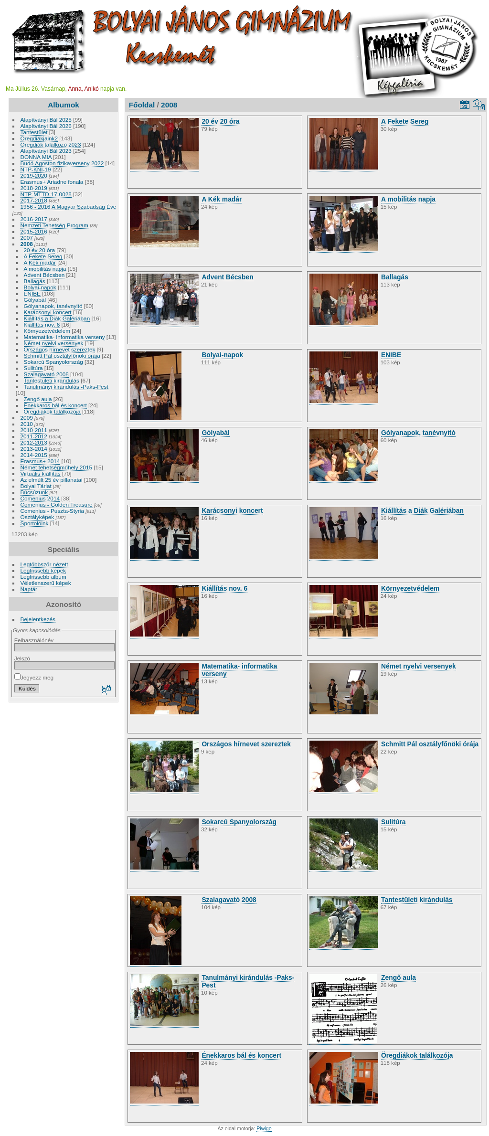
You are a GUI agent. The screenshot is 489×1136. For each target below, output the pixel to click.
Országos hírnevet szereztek (60, 349)
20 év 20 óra (39, 250)
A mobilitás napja (45, 268)
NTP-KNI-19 (36, 169)
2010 (27, 424)
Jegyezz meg (33, 677)
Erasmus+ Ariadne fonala (52, 182)
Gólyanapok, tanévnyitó (53, 306)
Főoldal (142, 105)
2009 (27, 417)
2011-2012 (34, 436)
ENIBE (32, 293)
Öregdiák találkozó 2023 (51, 144)
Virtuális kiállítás (41, 473)
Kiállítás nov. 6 (42, 324)
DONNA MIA (36, 157)
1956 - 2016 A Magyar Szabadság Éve (69, 206)
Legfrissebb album (43, 576)
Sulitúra (33, 368)
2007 (27, 237)
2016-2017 (34, 219)
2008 (27, 244)
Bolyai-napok (40, 287)
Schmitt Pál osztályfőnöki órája (62, 355)
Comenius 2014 (40, 498)
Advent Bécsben (44, 275)
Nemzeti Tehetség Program (54, 225)
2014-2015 (34, 455)
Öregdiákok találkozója (52, 411)
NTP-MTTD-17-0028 (46, 194)
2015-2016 (34, 231)
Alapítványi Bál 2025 (46, 120)
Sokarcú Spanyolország (53, 362)
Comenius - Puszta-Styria (52, 511)
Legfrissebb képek (43, 570)
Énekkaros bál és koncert (55, 405)
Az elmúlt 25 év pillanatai (52, 480)
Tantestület (34, 132)
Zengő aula (38, 399)
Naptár (29, 589)
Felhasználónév (33, 640)
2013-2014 (34, 449)
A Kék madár (40, 262)
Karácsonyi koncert (48, 312)
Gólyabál (35, 300)
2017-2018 (34, 200)
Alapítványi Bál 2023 (46, 151)
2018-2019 (34, 188)
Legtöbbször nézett (44, 564)
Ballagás (34, 281)
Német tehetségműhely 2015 (56, 467)
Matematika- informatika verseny (64, 337)
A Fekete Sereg (43, 256)
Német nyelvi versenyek (54, 343)
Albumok (63, 105)
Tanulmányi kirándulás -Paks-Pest (66, 386)
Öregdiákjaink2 (39, 138)
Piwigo (263, 1128)
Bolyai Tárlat (36, 486)
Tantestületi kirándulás (51, 380)
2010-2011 (34, 430)
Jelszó (22, 658)
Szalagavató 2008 (46, 374)
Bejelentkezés (38, 619)
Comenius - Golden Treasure (57, 504)
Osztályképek (37, 517)
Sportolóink (35, 523)
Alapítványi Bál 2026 (46, 126)
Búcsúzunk (34, 492)
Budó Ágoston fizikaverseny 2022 (62, 163)
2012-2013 (34, 442)
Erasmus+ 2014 (40, 461)
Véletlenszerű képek (46, 583)
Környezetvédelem (47, 331)
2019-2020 (34, 175)
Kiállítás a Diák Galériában (57, 318)
